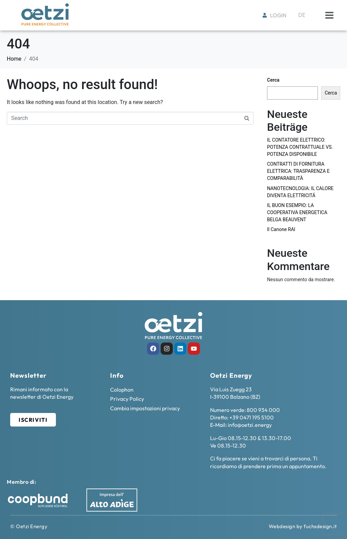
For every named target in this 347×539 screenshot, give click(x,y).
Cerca (273, 80)
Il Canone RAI (281, 229)
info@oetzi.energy (250, 424)
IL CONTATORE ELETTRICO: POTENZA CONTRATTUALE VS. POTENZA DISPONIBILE (300, 147)
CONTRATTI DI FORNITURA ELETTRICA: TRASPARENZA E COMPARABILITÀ (298, 171)
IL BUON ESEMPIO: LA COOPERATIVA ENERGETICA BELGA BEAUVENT (297, 212)
